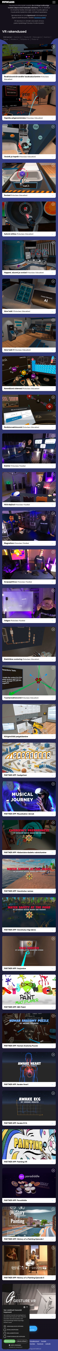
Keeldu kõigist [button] (22, 1341)
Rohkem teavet (8, 1322)
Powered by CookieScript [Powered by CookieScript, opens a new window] (15, 1347)
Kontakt (43, 1341)
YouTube (32, 1344)
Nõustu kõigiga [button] (10, 1341)
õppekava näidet (40, 17)
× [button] (27, 1307)
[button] (29, 63)
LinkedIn (48, 1344)
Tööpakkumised (34, 1341)
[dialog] (15, 1327)
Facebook (40, 1344)
